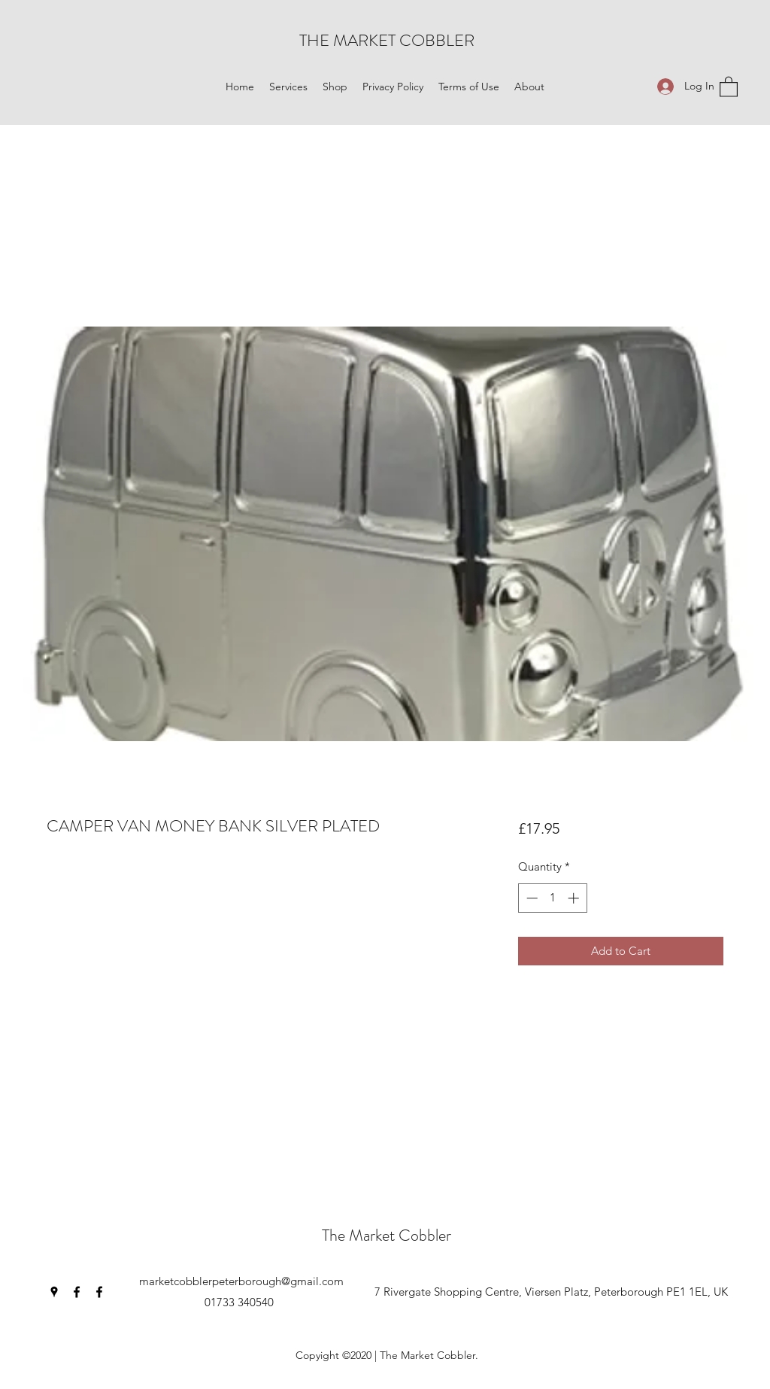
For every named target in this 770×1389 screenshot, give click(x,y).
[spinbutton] (552, 898)
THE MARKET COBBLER (386, 40)
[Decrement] (530, 898)
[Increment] (575, 898)
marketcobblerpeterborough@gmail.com (241, 1281)
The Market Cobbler (386, 1235)
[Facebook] (76, 1291)
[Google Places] (54, 1291)
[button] (288, 86)
